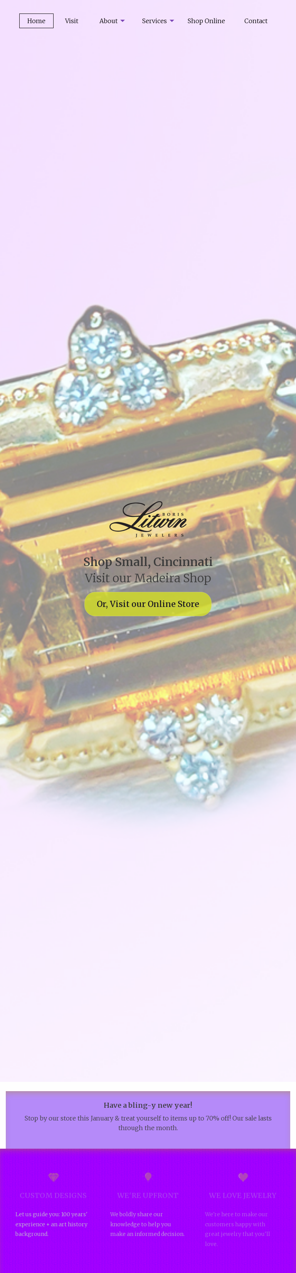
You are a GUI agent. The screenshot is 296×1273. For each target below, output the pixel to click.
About (108, 21)
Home (36, 21)
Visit (71, 21)
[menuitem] (109, 21)
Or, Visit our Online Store (148, 604)
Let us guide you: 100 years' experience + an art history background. (51, 1224)
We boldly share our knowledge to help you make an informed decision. (147, 1224)
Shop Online (206, 21)
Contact (255, 21)
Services (154, 21)
